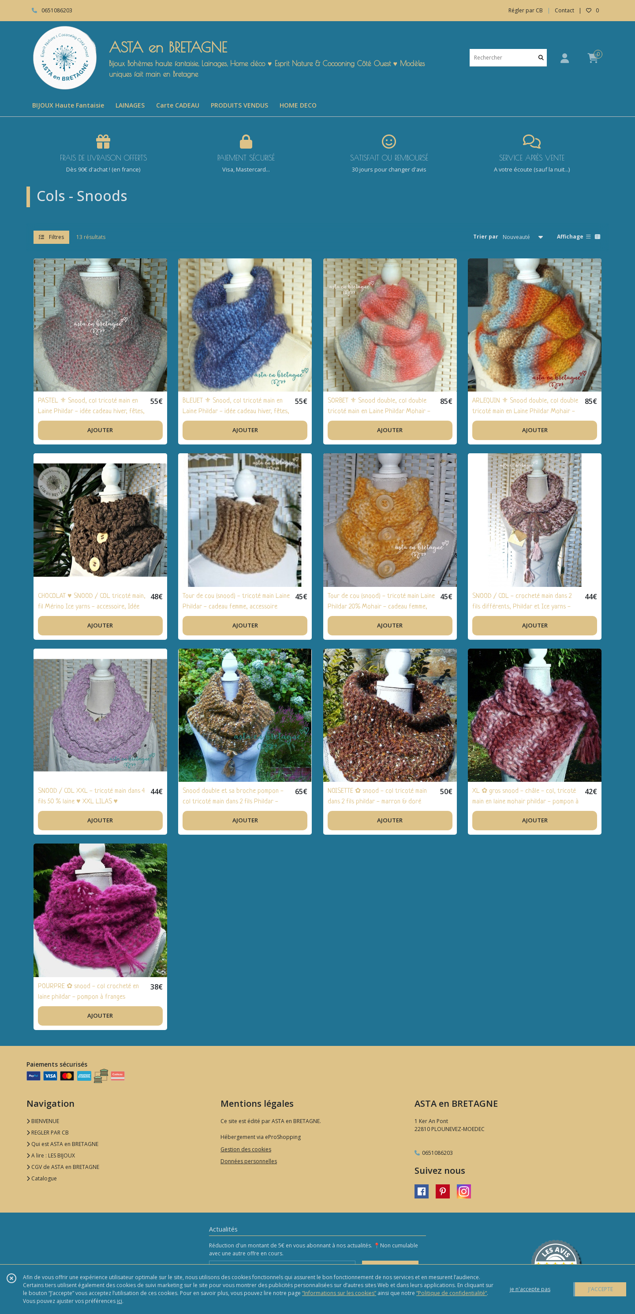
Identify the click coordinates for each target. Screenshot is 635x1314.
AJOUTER (100, 430)
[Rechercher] (541, 57)
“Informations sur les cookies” (339, 1293)
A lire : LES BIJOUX (50, 1155)
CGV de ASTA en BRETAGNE (62, 1167)
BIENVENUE (42, 1121)
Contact (564, 10)
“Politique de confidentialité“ (451, 1293)
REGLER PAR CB (47, 1132)
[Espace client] (564, 58)
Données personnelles (248, 1161)
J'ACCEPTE (600, 1289)
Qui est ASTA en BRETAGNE (62, 1144)
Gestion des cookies (245, 1149)
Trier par (485, 236)
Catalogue (41, 1178)
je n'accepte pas (530, 1289)
